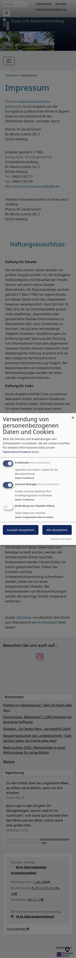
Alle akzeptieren (57, 530)
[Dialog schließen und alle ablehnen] (73, 415)
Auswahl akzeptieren (20, 530)
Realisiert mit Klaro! (61, 538)
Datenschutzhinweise (17, 452)
